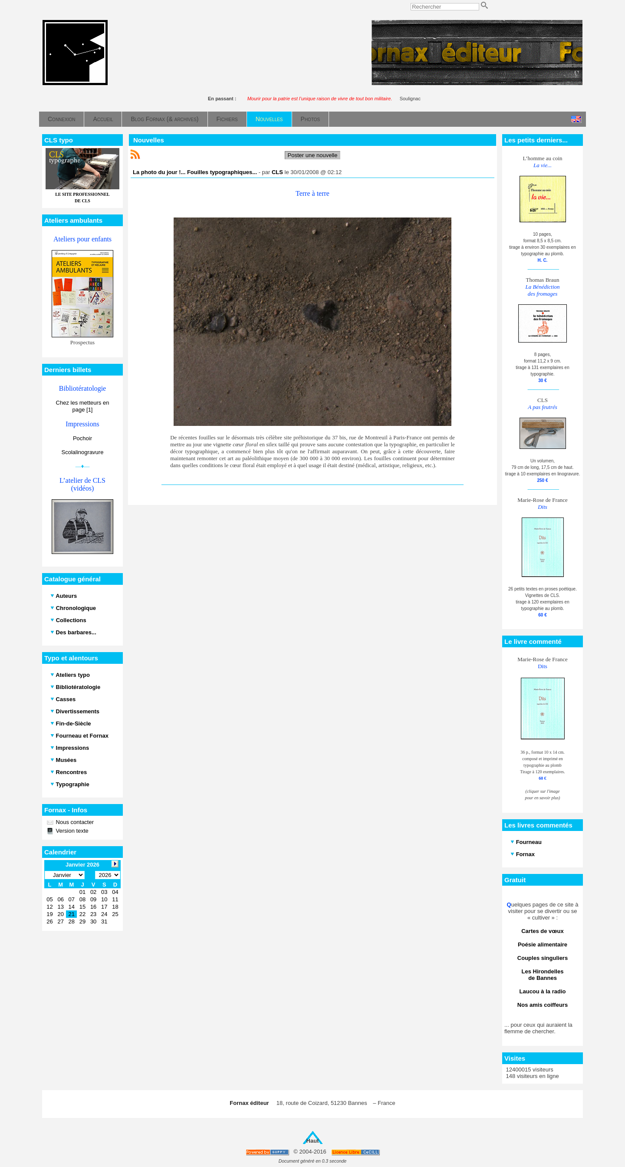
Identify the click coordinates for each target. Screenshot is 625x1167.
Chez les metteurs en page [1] (82, 406)
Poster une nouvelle (313, 155)
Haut (312, 1140)
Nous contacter (74, 822)
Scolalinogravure (83, 452)
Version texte (71, 830)
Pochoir (82, 438)
